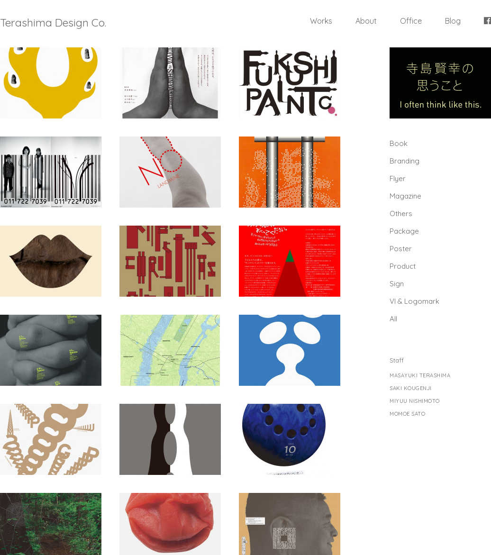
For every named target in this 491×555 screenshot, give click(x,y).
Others (401, 213)
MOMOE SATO (407, 414)
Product (403, 266)
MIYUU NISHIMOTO (415, 401)
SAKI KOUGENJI (411, 388)
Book (399, 143)
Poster (401, 248)
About (366, 21)
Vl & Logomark (414, 301)
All (393, 318)
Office (411, 21)
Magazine (405, 196)
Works (321, 21)
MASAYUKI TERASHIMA (420, 375)
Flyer (398, 178)
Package (404, 231)
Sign (397, 283)
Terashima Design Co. (53, 22)
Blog (453, 21)
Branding (404, 160)
